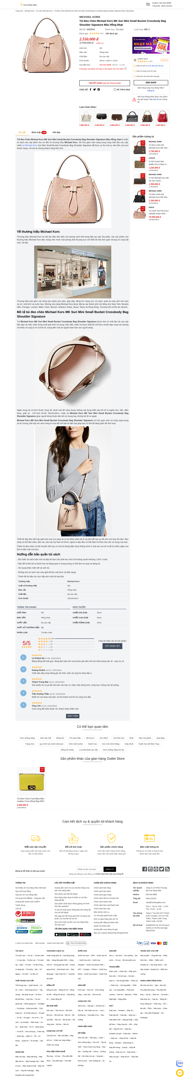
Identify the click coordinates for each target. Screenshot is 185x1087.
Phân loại (22, 632)
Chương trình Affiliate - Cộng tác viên (30, 898)
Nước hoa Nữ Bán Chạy (149, 744)
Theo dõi (164, 60)
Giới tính (21, 612)
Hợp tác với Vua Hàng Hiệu (26, 895)
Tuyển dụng (20, 905)
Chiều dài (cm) (80, 612)
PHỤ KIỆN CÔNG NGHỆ (56, 1051)
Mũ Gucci (90, 738)
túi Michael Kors (29, 145)
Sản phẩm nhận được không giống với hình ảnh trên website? (72, 905)
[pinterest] (156, 869)
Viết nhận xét (112, 646)
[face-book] (144, 869)
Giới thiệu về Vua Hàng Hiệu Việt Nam (30, 888)
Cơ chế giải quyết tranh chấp (105, 915)
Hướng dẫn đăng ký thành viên (106, 922)
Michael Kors (29, 11)
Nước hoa (92, 744)
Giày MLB (129, 744)
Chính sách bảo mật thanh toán (106, 905)
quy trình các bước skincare (51, 744)
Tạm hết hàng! (105, 83)
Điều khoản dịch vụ (101, 912)
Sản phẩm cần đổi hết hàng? (66, 894)
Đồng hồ (60, 738)
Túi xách (119, 29)
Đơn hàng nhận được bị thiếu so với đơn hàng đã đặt (71, 898)
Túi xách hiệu (75, 738)
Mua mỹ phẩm (145, 738)
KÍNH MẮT (82, 985)
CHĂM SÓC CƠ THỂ (54, 1031)
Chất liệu (22, 622)
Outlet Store (143, 59)
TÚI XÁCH (19, 951)
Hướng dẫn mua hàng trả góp (106, 929)
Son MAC (104, 738)
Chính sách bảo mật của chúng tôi (109, 874)
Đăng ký (151, 91)
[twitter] (161, 869)
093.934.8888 (165, 3)
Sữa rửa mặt (45, 738)
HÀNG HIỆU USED (85, 1026)
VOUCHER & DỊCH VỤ (55, 951)
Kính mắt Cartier (76, 744)
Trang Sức (29, 744)
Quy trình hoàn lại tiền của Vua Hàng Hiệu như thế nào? (72, 923)
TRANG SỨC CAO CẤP (149, 951)
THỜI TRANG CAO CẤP (24, 981)
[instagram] (150, 869)
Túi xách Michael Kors (44, 11)
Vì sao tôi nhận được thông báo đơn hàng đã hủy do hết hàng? (72, 911)
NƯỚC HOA (82, 951)
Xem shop (151, 83)
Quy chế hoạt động (23, 891)
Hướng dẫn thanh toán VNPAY (27, 902)
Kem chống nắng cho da (113, 750)
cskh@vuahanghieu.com (156, 902)
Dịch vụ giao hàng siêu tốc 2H (106, 919)
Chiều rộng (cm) (81, 622)
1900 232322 (166, 6)
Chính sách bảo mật (102, 909)
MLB (131, 738)
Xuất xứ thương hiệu (28, 627)
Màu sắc (21, 617)
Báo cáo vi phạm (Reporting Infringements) (111, 933)
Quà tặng (160, 738)
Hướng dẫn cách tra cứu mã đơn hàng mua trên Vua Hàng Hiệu (72, 889)
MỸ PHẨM (81, 1033)
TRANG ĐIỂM (114, 967)
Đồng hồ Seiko (67, 750)
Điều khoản (40, 943)
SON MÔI (112, 951)
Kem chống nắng (27, 738)
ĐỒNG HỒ (51, 985)
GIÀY (111, 1006)
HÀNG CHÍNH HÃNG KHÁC (151, 981)
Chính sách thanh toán (103, 902)
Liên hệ (18, 909)
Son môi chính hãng (110, 744)
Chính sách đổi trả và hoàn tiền (106, 898)
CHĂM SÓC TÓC (84, 1001)
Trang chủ (19, 11)
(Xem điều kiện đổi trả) (155, 66)
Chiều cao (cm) (80, 617)
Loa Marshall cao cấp (88, 750)
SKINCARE (19, 1052)
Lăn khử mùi (118, 738)
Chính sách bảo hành (102, 891)
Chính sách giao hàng (102, 895)
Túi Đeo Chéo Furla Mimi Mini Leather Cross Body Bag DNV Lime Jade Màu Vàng (30, 800)
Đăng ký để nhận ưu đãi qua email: (30, 871)
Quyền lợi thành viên (102, 926)
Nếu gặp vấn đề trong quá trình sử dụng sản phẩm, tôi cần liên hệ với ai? (72, 917)
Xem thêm (72, 716)
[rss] (167, 869)
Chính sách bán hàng (102, 888)
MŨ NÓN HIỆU (52, 1006)
